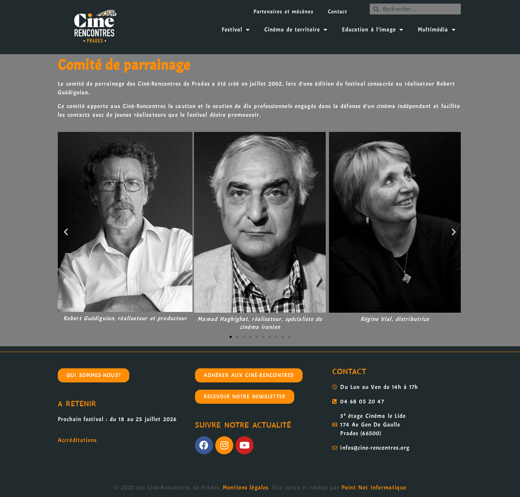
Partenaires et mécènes (283, 11)
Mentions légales (245, 487)
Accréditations (77, 440)
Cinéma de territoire (296, 29)
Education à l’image (372, 29)
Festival (236, 29)
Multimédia (437, 29)
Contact (337, 11)
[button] (66, 231)
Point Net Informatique (374, 487)
